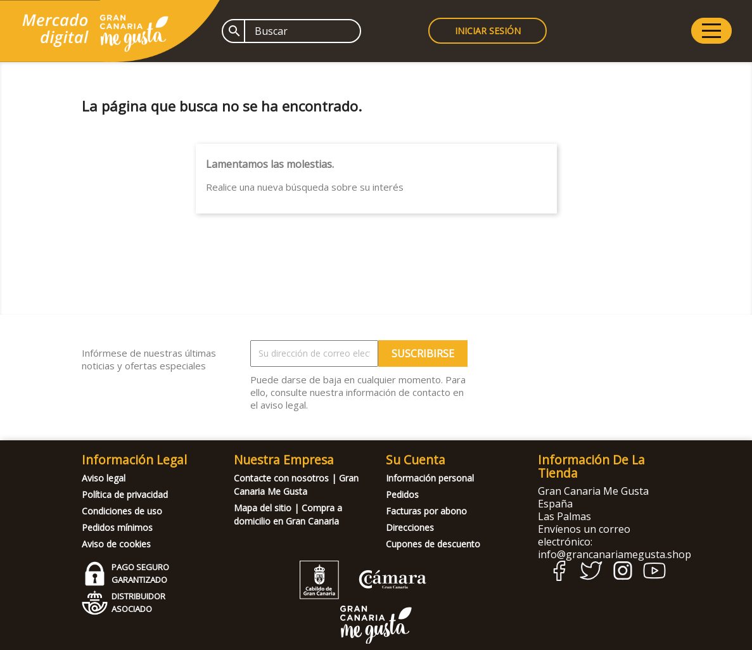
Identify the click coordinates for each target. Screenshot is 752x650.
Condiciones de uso (122, 511)
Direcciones (410, 527)
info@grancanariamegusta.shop (614, 554)
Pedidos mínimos (117, 527)
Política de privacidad (125, 494)
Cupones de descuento (433, 544)
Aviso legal (103, 478)
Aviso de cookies (116, 544)
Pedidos (402, 494)
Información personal (430, 478)
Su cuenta (415, 459)
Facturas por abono (426, 511)
